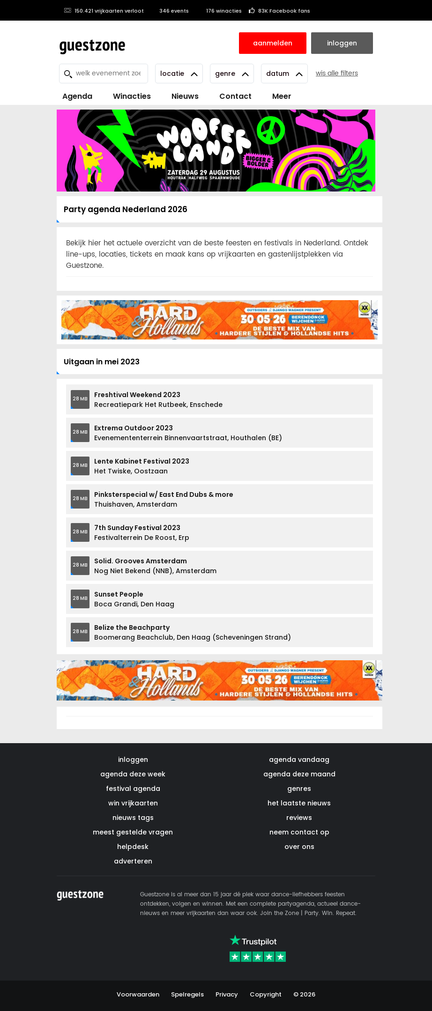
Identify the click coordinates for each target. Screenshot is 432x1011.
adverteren (133, 861)
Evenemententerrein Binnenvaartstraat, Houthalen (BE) (188, 433)
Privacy (227, 994)
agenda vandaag (299, 759)
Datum (284, 73)
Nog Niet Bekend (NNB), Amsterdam (155, 566)
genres (299, 788)
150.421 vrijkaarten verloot (104, 11)
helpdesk (133, 846)
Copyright (266, 994)
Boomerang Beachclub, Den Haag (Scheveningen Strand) (192, 632)
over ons (299, 846)
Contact (235, 96)
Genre (232, 73)
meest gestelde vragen (133, 832)
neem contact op (299, 832)
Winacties (132, 96)
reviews (299, 817)
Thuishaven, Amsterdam (163, 499)
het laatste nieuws (299, 803)
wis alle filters (337, 73)
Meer (281, 96)
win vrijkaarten (133, 803)
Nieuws (185, 96)
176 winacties (219, 11)
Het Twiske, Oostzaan (141, 466)
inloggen (133, 759)
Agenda (77, 96)
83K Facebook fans (279, 11)
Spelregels (187, 994)
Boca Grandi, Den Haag (134, 599)
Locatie (179, 73)
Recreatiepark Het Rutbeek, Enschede (158, 399)
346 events (170, 11)
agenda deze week (132, 774)
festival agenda (133, 788)
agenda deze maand (299, 774)
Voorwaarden (138, 994)
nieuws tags (133, 817)
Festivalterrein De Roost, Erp (141, 532)
